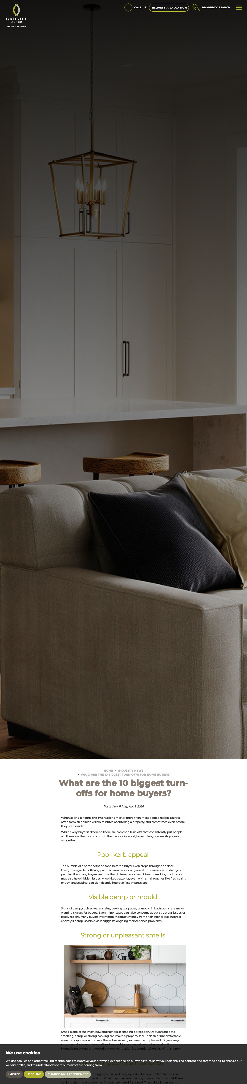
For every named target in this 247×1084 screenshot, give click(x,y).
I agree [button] (14, 1074)
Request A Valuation (169, 7)
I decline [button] (33, 1074)
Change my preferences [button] (67, 1074)
